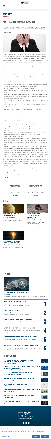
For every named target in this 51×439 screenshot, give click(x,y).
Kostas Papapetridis (9, 217)
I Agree (35, 436)
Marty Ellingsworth (33, 219)
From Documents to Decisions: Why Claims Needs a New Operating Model (22, 367)
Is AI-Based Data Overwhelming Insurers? (19, 378)
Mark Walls (17, 242)
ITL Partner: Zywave (10, 363)
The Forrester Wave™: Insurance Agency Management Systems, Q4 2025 (18, 361)
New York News (6, 177)
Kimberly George (8, 242)
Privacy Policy (6, 432)
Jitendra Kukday (9, 403)
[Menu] (6, 4)
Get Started (15, 195)
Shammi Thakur (9, 391)
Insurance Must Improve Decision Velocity (19, 396)
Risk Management (6, 16)
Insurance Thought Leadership (13, 369)
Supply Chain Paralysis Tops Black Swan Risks (13, 215)
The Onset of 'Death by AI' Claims (15, 292)
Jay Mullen (42, 219)
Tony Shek (8, 385)
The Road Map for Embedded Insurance (18, 373)
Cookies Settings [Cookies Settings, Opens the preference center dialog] (5, 436)
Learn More (35, 195)
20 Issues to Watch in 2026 (12, 241)
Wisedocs (24, 369)
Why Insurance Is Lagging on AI (15, 384)
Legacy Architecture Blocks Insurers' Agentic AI (21, 401)
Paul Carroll (7, 294)
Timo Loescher (9, 397)
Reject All (45, 436)
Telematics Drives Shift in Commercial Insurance (22, 390)
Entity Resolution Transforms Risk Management (33, 215)
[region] (25, 432)
